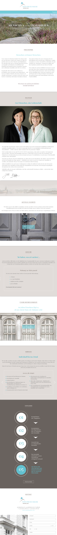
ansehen (28, 227)
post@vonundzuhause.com (28, 510)
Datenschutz (28, 482)
